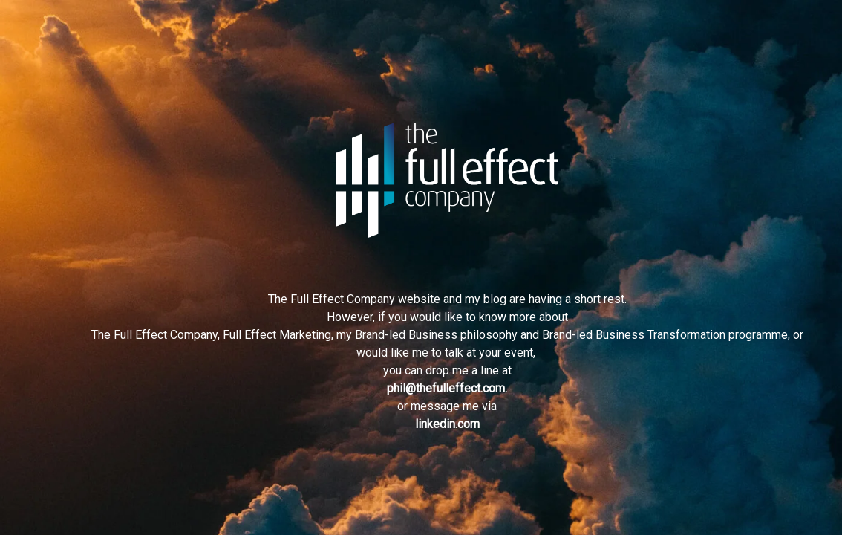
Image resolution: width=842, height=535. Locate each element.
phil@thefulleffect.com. (447, 388)
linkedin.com (447, 424)
